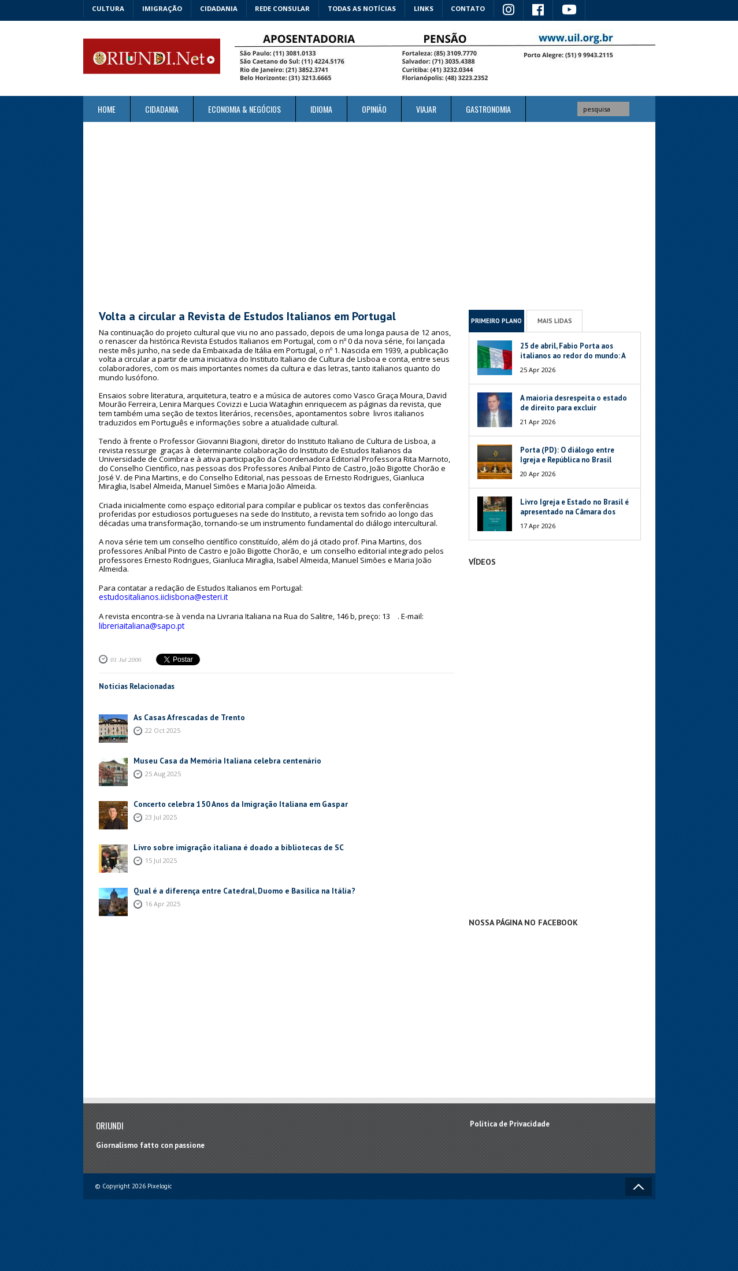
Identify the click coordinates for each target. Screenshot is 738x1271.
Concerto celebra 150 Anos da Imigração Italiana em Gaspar (234, 802)
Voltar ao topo (638, 1186)
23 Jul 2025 (161, 814)
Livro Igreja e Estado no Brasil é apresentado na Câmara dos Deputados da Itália (574, 511)
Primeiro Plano (496, 320)
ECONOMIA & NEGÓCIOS (244, 108)
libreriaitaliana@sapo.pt (141, 624)
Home (107, 108)
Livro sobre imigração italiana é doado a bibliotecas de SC (233, 845)
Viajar (426, 108)
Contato (473, 8)
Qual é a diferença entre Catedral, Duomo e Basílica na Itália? (238, 889)
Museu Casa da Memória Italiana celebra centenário (221, 759)
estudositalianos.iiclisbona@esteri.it (162, 596)
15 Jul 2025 (161, 858)
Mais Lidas (554, 320)
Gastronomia (488, 108)
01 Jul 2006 (125, 657)
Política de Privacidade (510, 1124)
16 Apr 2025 (162, 901)
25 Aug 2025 (163, 771)
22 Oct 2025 (162, 728)
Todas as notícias (365, 8)
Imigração (163, 8)
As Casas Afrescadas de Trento (185, 715)
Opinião (374, 108)
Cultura (109, 8)
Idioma (321, 108)
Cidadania (220, 8)
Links (427, 8)
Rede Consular (285, 8)
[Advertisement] (369, 215)
